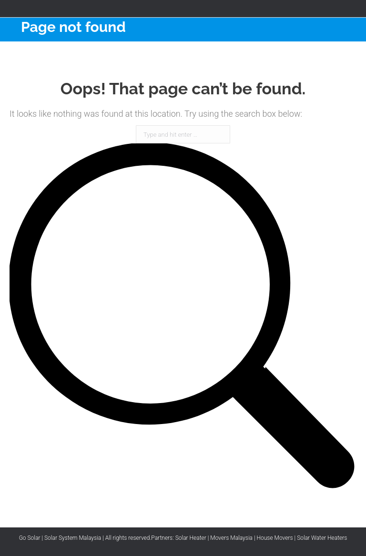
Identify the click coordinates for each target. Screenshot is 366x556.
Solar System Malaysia (72, 538)
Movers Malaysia (231, 538)
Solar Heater (190, 538)
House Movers (275, 538)
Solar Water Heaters (322, 538)
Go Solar (30, 538)
